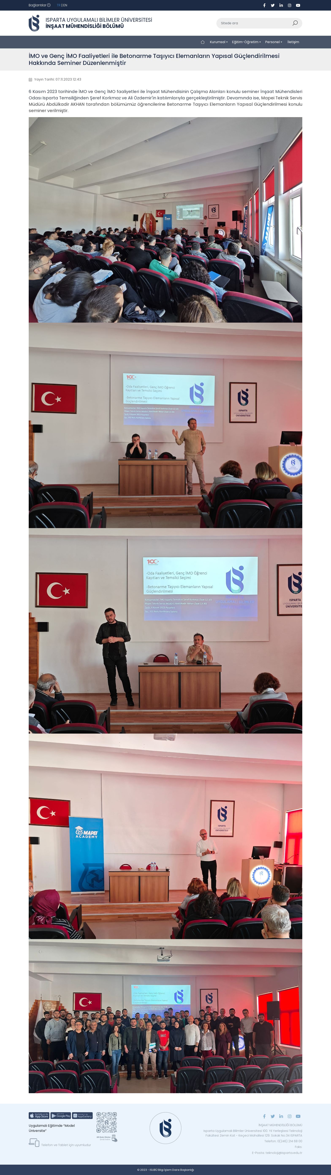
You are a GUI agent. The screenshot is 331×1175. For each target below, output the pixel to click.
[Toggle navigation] (39, 5)
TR (59, 5)
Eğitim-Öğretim (245, 42)
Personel (272, 42)
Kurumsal (217, 42)
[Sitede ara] (254, 23)
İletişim (293, 42)
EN (65, 5)
